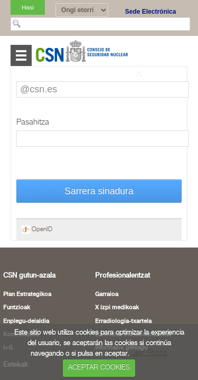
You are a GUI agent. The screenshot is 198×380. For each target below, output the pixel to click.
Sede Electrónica (150, 11)
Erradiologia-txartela (123, 321)
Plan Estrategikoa (27, 294)
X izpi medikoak (117, 308)
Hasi (28, 7)
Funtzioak (16, 308)
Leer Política (149, 353)
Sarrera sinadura (98, 191)
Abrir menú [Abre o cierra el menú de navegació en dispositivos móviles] (21, 55)
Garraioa (106, 294)
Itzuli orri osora (162, 73)
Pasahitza (32, 122)
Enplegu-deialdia (26, 321)
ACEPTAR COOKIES (99, 367)
